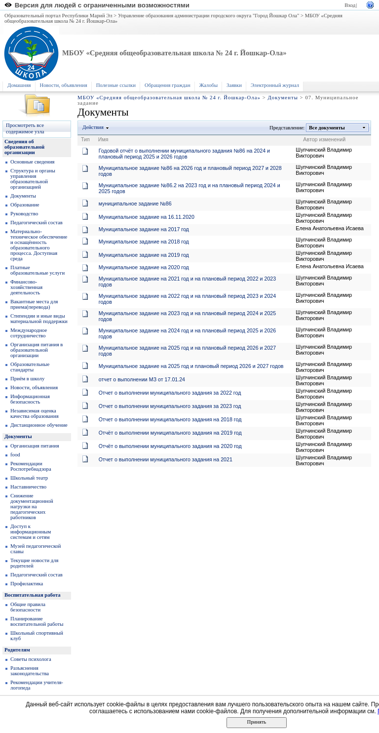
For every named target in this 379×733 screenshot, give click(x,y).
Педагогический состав (36, 222)
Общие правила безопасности (27, 607)
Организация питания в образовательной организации (36, 350)
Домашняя (19, 85)
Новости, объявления (63, 85)
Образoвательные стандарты (29, 367)
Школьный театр (29, 478)
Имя (103, 139)
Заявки (234, 85)
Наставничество (28, 486)
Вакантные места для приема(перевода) (34, 304)
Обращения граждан (167, 85)
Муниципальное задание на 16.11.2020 (146, 217)
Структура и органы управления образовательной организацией (32, 179)
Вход (349, 5)
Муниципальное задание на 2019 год (144, 255)
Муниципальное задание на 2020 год (144, 267)
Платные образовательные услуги (37, 270)
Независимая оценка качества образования (34, 413)
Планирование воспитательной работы (36, 621)
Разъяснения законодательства (29, 670)
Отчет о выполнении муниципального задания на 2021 (165, 459)
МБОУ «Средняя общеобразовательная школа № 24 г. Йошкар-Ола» (174, 53)
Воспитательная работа (32, 595)
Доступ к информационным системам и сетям (30, 532)
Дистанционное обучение (39, 425)
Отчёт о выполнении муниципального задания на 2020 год (170, 446)
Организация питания (34, 445)
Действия (93, 127)
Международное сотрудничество (28, 332)
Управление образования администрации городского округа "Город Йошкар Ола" (209, 15)
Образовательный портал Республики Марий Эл (58, 15)
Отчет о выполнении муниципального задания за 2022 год (170, 393)
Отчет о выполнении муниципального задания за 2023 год (170, 406)
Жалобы (208, 85)
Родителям (17, 649)
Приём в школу (27, 378)
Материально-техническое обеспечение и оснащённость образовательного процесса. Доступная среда (38, 245)
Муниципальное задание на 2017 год (144, 229)
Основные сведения (32, 161)
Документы (282, 97)
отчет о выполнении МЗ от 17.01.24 (142, 379)
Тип (85, 139)
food (15, 454)
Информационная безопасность (30, 399)
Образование (24, 204)
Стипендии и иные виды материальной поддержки (39, 318)
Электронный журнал (275, 85)
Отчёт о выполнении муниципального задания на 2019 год (170, 433)
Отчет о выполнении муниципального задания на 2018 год (170, 419)
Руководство (24, 213)
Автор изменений (324, 139)
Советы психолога (30, 659)
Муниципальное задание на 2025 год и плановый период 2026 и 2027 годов (191, 366)
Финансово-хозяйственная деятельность (26, 287)
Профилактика (26, 583)
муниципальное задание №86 (135, 203)
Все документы (327, 127)
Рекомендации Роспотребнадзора (30, 466)
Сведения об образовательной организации (24, 147)
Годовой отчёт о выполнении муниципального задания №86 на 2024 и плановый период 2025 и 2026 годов (184, 154)
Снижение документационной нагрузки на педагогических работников (31, 506)
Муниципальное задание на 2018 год (144, 241)
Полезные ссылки (116, 85)
